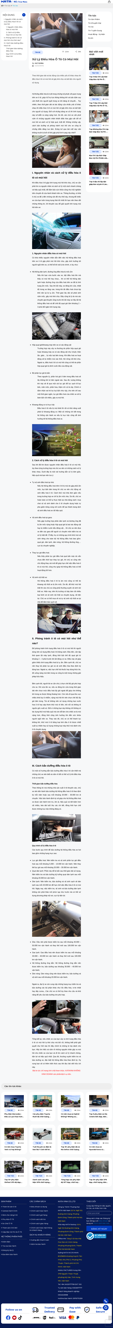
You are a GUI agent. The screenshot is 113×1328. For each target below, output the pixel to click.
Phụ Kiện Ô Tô (7, 1219)
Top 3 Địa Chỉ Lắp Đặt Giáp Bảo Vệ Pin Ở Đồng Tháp (98, 78)
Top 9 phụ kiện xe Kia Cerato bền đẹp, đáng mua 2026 (98, 1115)
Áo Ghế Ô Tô (6, 1224)
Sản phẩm (6, 1201)
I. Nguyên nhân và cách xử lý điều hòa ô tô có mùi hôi (13, 21)
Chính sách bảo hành (39, 1211)
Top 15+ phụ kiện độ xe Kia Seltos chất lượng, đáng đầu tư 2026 (70, 1148)
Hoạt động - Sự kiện (96, 34)
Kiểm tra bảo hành (37, 1244)
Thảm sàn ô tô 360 (9, 1228)
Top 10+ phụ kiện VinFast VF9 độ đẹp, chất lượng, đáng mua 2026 (13, 1181)
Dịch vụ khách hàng (40, 1235)
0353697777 (77, 1288)
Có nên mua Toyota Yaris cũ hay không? (13, 1148)
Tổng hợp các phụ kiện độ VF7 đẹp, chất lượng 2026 (70, 1181)
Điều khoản (103, 1221)
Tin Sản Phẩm (94, 19)
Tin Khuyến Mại (94, 23)
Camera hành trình (9, 1211)
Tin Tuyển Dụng (95, 30)
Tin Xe (15, 6)
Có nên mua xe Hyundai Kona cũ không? (96, 1148)
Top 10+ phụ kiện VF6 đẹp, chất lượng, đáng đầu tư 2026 (98, 1181)
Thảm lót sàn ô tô (8, 1207)
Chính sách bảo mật (101, 1223)
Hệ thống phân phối (11, 1237)
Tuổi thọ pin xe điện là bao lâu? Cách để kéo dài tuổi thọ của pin (42, 1148)
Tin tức (8, 6)
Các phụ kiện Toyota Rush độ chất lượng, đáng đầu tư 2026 (41, 1115)
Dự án (90, 38)
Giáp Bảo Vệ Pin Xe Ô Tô (11, 1232)
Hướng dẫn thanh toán (39, 1240)
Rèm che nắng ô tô (9, 1215)
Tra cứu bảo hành (8, 1246)
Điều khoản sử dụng (38, 1207)
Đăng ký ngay (99, 1229)
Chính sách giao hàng (39, 1224)
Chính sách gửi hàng (38, 1215)
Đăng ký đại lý (7, 1250)
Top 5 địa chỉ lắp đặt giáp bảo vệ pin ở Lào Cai (98, 183)
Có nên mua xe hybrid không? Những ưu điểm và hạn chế (70, 1115)
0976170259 (77, 1298)
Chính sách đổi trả (37, 1219)
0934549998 (63, 1295)
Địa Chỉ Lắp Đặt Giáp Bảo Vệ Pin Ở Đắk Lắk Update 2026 (98, 156)
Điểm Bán (5, 1242)
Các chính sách (38, 1201)
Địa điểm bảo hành (9, 1254)
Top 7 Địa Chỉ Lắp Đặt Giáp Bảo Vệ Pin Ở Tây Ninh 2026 (98, 104)
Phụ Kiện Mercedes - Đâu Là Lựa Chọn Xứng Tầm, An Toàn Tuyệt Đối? (14, 1115)
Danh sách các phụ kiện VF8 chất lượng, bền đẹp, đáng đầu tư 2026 (42, 1181)
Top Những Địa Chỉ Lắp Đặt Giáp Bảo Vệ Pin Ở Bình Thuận (98, 130)
